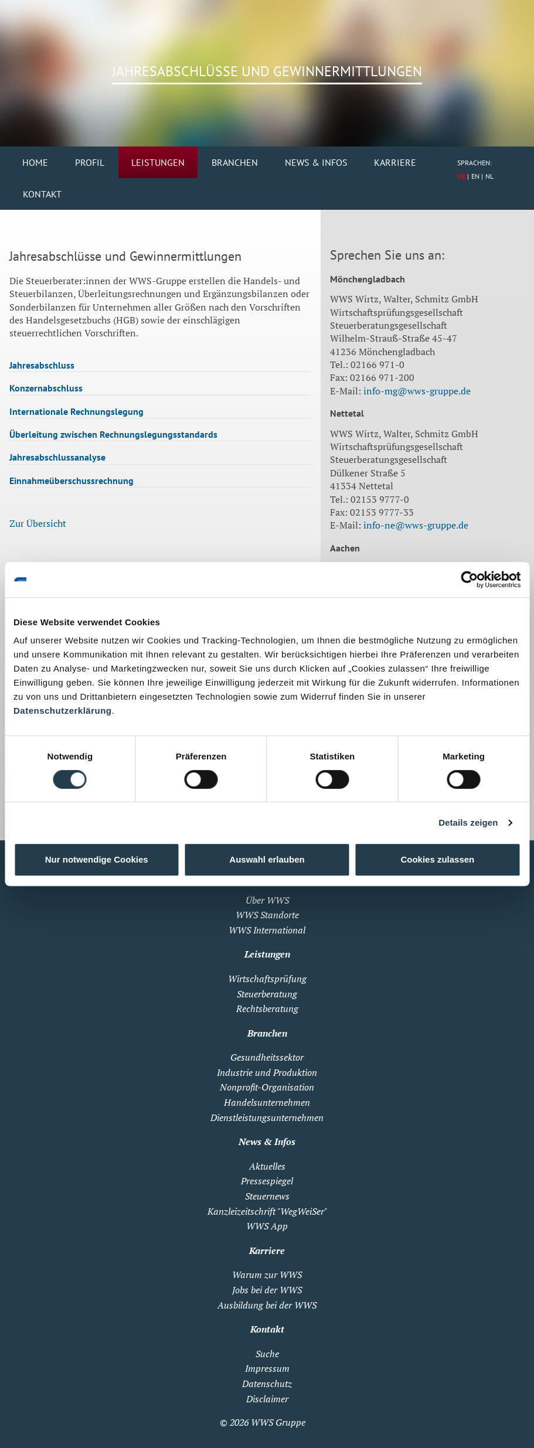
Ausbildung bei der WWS (267, 1305)
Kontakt (42, 194)
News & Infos (316, 162)
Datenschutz (267, 1383)
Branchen (235, 162)
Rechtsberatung (267, 1008)
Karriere (395, 162)
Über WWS (267, 900)
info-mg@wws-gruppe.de (417, 390)
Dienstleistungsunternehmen (267, 1117)
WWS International (267, 930)
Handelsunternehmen (267, 1102)
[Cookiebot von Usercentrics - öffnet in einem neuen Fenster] (469, 579)
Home (35, 162)
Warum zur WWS (267, 1274)
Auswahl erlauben (266, 859)
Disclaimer (267, 1398)
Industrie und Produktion (267, 1072)
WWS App (267, 1225)
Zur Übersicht (37, 523)
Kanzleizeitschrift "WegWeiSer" (267, 1211)
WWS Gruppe (278, 1422)
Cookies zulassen (437, 859)
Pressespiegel (267, 1180)
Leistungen (158, 162)
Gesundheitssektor (267, 1057)
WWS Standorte (267, 914)
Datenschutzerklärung (62, 711)
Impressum (267, 1368)
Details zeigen (468, 822)
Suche (267, 1353)
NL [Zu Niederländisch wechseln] (489, 176)
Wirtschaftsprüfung (267, 978)
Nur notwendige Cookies (96, 859)
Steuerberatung (267, 993)
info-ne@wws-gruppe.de (415, 525)
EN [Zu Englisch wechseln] (475, 176)
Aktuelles (267, 1166)
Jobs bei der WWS (267, 1289)
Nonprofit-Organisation (267, 1087)
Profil (89, 162)
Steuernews (267, 1196)
